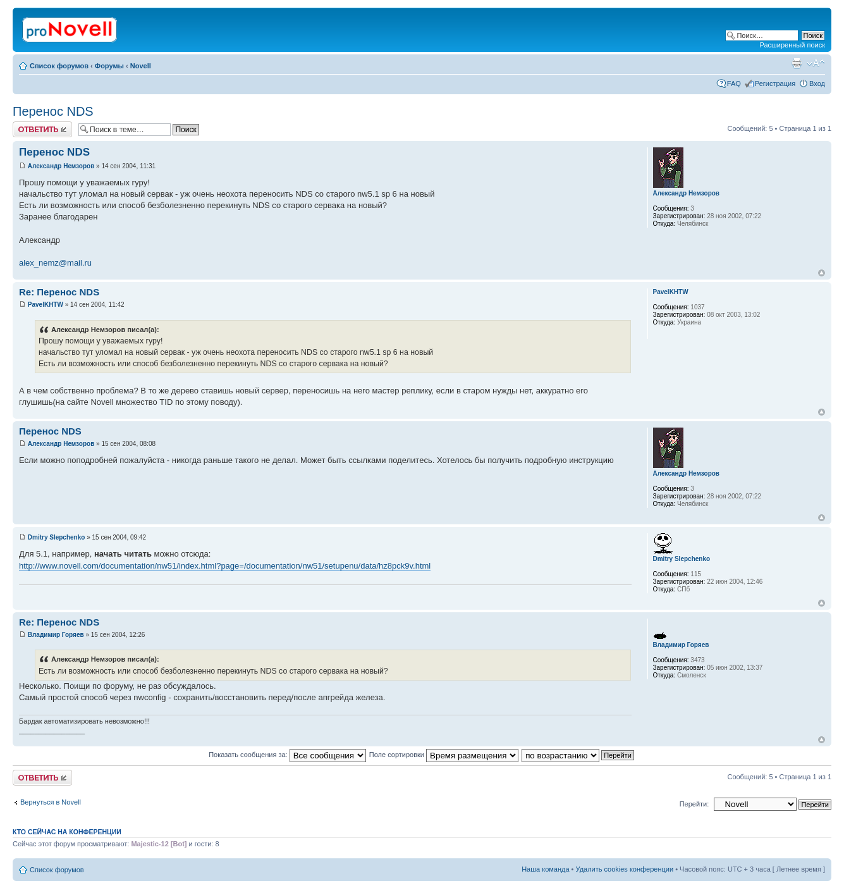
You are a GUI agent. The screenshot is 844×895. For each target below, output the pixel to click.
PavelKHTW (45, 304)
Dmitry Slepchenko (56, 537)
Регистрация (775, 83)
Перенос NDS (53, 111)
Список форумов (59, 66)
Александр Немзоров (61, 166)
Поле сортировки (443, 754)
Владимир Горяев (56, 634)
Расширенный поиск (792, 45)
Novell (140, 66)
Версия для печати (797, 63)
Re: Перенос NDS (59, 292)
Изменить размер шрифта (816, 63)
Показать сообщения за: (287, 754)
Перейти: (694, 804)
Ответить (42, 129)
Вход (817, 83)
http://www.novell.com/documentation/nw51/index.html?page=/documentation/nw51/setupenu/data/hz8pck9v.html (225, 566)
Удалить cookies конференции (625, 869)
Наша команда (545, 869)
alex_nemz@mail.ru (55, 263)
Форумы (109, 66)
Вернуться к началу (821, 272)
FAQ (734, 83)
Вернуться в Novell (50, 802)
